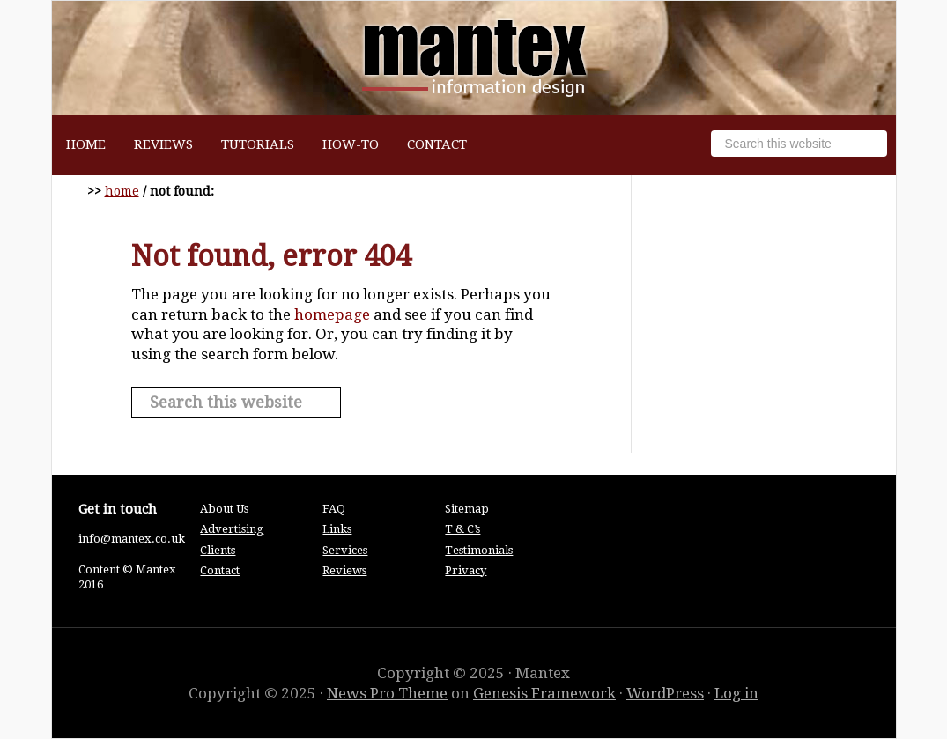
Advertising (231, 529)
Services (344, 550)
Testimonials (479, 550)
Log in (736, 693)
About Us (224, 508)
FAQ (333, 508)
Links (336, 529)
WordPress (665, 693)
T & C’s (462, 529)
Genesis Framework (544, 693)
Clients (217, 550)
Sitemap (467, 508)
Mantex (473, 58)
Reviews (344, 570)
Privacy (465, 570)
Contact (220, 570)
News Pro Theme (387, 693)
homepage (332, 314)
